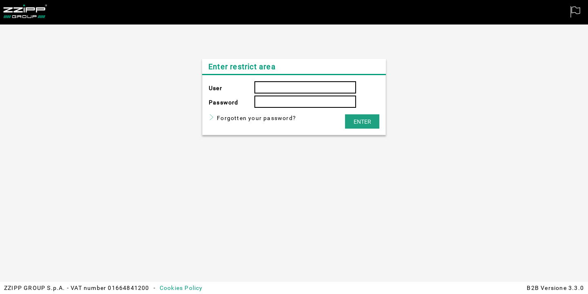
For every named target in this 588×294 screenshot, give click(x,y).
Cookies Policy (181, 288)
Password (223, 102)
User (215, 88)
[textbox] (305, 87)
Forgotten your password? (256, 118)
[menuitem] (576, 12)
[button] (362, 121)
